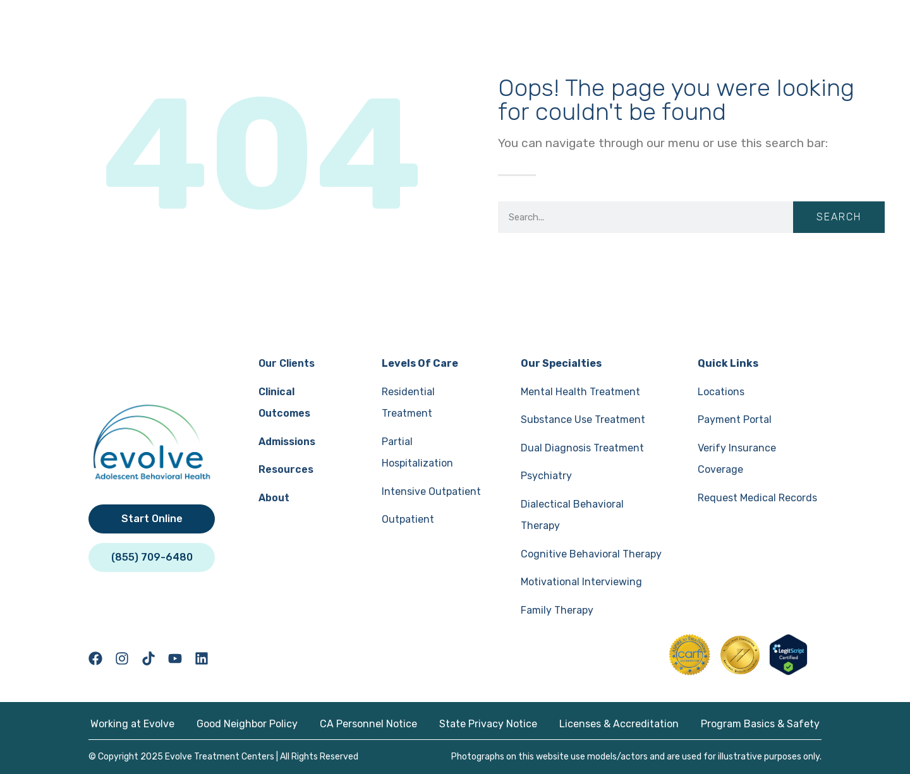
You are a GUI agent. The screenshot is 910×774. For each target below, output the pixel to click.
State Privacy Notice (488, 724)
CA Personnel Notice (368, 724)
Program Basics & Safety (760, 724)
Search (838, 217)
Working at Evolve (132, 724)
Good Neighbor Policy (247, 724)
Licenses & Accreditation (619, 724)
